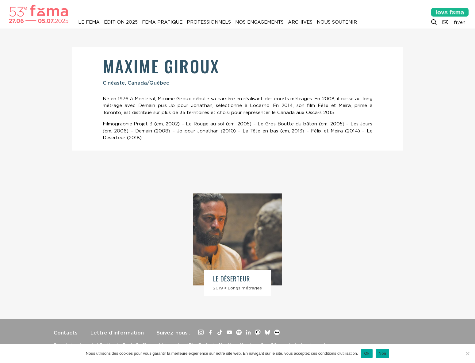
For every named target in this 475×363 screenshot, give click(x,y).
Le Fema (89, 22)
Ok (366, 353)
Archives (300, 22)
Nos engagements (259, 22)
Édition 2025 (121, 22)
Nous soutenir (337, 22)
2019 (218, 287)
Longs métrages (245, 287)
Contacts (66, 333)
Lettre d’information (117, 333)
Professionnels (209, 22)
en (462, 22)
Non (382, 353)
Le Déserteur (231, 278)
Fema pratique (162, 22)
